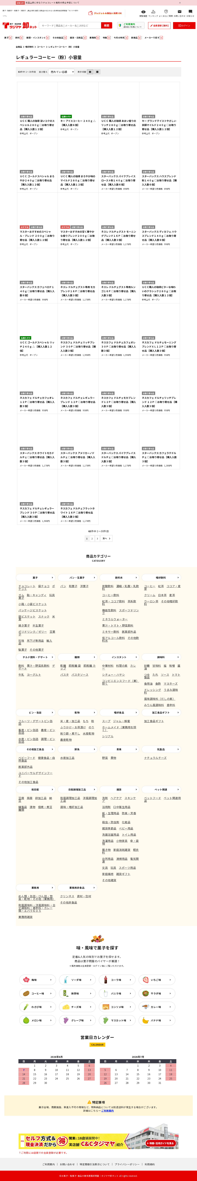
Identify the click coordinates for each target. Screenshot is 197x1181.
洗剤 (105, 798)
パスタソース (79, 674)
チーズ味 (76, 1007)
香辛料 (171, 705)
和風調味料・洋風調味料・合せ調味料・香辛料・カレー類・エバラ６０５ (36, 908)
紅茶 (161, 586)
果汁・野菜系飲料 (38, 665)
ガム (21, 595)
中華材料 (107, 665)
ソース (165, 674)
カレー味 (156, 1007)
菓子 (35, 577)
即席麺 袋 (75, 665)
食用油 (148, 683)
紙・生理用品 (110, 813)
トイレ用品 (129, 834)
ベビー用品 (126, 828)
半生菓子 (38, 625)
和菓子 (73, 586)
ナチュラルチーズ (155, 758)
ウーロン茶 (151, 601)
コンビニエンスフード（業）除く (120, 682)
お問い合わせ (67, 1164)
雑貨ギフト (123, 874)
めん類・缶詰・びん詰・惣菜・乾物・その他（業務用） (36, 897)
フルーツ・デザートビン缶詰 (35, 722)
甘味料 (156, 665)
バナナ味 (156, 1020)
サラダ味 (156, 993)
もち (86, 721)
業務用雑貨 (25, 917)
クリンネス (67, 896)
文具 (105, 868)
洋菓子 (84, 586)
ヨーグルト (34, 674)
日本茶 (162, 595)
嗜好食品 (119, 712)
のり (91, 727)
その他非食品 (68, 902)
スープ (106, 721)
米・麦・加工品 (70, 721)
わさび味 (37, 1007)
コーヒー (41, 46)
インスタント (119, 657)
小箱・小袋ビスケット (32, 604)
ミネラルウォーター (115, 619)
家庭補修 (107, 874)
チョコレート (26, 586)
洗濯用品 (107, 841)
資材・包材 (84, 896)
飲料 (21, 665)
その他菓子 (37, 649)
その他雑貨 (109, 880)
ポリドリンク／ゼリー (32, 631)
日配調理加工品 (77, 789)
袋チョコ (44, 586)
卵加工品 (40, 798)
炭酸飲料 (107, 586)
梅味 (34, 980)
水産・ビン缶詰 (28, 739)
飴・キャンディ (37, 595)
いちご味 (156, 980)
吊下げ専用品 (35, 640)
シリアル (107, 736)
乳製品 (161, 749)
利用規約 (150, 1164)
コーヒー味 (38, 993)
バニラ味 (116, 993)
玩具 (113, 868)
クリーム (149, 595)
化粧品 (126, 822)
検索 (106, 25)
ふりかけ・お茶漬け (73, 727)
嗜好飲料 (29, 46)
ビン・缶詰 (35, 712)
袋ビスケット (26, 616)
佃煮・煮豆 (45, 807)
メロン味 (37, 1020)
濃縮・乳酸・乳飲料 (120, 587)
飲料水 (119, 577)
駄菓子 (22, 649)
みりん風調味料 (154, 705)
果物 (113, 758)
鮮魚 (77, 749)
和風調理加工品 (70, 798)
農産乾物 (66, 740)
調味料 (161, 657)
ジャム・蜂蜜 (121, 721)
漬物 (32, 807)
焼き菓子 (24, 625)
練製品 (22, 807)
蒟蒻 (30, 798)
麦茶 (172, 595)
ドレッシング (152, 690)
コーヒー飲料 (110, 595)
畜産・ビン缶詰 (28, 730)
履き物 (106, 850)
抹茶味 (75, 993)
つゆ (147, 674)
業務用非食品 (76, 887)
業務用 (35, 887)
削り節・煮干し (70, 733)
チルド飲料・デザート (35, 657)
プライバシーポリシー (127, 1164)
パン (63, 586)
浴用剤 (106, 807)
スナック (44, 616)
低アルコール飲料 (113, 638)
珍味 (21, 640)
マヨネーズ (171, 683)
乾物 (77, 712)
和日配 (35, 789)
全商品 (19, 46)
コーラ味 (116, 980)
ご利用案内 (107, 1110)
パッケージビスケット (32, 610)
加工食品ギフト (161, 712)
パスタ (64, 674)
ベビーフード (26, 758)
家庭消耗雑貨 (121, 850)
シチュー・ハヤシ (113, 674)
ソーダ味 (76, 980)
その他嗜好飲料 (161, 602)
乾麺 (63, 665)
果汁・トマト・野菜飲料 (117, 625)
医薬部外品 (129, 631)
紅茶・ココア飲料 (113, 601)
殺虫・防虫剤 (110, 822)
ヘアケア (116, 798)
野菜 (105, 758)
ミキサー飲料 (110, 631)
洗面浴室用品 (110, 834)
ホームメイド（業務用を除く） (119, 728)
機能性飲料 (109, 610)
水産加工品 (67, 758)
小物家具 (122, 841)
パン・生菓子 (77, 577)
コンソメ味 (117, 1007)
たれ (155, 674)
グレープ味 (77, 1020)
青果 (119, 749)
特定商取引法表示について (95, 1164)
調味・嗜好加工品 (71, 807)
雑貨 (119, 789)
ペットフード (152, 798)
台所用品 (107, 859)
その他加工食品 (35, 749)
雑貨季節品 (109, 828)
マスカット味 (118, 1020)
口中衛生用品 (121, 807)
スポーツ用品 (127, 868)
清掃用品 (122, 859)
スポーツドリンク (120, 611)
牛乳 (21, 674)
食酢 (158, 683)
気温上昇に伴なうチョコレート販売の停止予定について (53, 2)
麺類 (77, 657)
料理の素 (122, 665)
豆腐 (21, 798)
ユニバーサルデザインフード (35, 774)
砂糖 (147, 665)
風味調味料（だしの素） (159, 699)
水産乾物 (88, 733)
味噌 (172, 665)
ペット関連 (161, 789)
